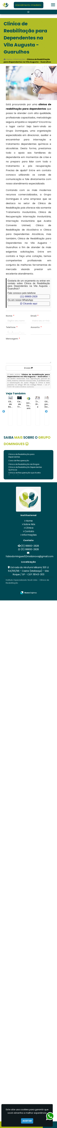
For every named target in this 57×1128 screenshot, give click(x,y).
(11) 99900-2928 (28, 296)
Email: (34, 315)
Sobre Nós (29, 524)
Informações (29, 535)
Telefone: (11, 327)
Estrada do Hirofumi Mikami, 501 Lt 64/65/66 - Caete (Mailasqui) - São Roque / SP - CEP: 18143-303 (28, 571)
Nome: (10, 315)
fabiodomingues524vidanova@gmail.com (29, 556)
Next (46, 411)
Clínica (29, 527)
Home (29, 520)
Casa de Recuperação (18, 460)
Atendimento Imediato (28, 5)
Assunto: (36, 327)
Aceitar (27, 1120)
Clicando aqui (28, 303)
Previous (3, 411)
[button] (53, 5)
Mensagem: (13, 338)
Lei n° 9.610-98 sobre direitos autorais (28, 386)
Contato (29, 531)
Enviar (28, 368)
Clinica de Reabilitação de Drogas (23, 464)
